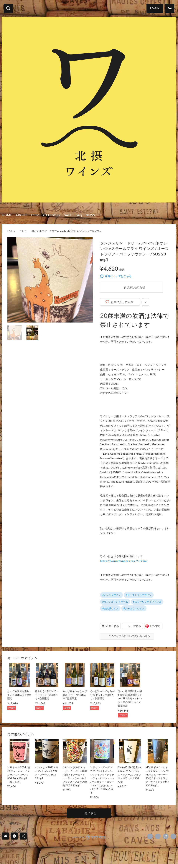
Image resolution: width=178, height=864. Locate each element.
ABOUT (21, 215)
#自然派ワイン (110, 608)
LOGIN (154, 8)
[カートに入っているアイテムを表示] (169, 8)
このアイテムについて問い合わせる (129, 636)
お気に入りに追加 (122, 302)
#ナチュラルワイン (133, 608)
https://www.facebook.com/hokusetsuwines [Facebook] (150, 836)
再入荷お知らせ (135, 287)
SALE (68, 215)
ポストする (112, 626)
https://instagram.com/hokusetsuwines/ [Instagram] (165, 836)
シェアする (134, 626)
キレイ (23, 230)
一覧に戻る (89, 813)
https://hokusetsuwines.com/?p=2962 (123, 560)
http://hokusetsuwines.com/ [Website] (173, 836)
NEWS (90, 215)
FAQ (78, 215)
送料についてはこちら (118, 276)
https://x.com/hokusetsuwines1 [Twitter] (158, 836)
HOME (7, 215)
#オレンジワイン (111, 595)
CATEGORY (52, 215)
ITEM (35, 215)
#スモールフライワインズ (147, 601)
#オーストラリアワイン (138, 595)
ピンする (155, 626)
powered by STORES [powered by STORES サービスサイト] (89, 837)
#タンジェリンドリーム (115, 601)
